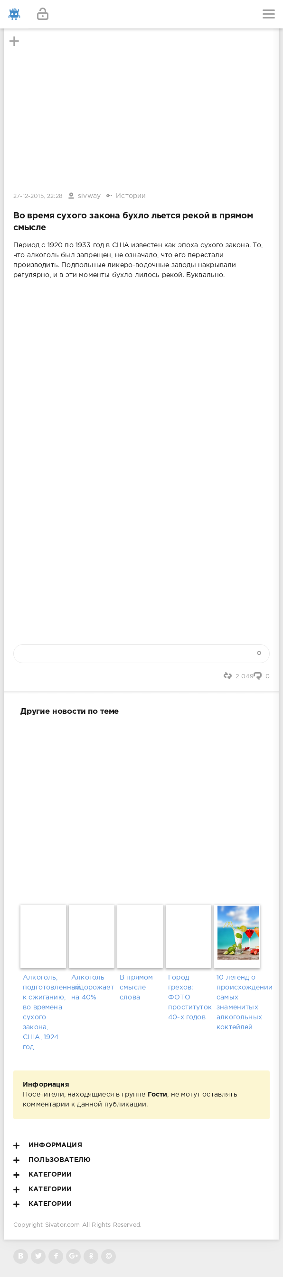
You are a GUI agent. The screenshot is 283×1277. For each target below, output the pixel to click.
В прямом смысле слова (136, 987)
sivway (89, 196)
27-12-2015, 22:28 (38, 196)
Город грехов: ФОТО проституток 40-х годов (190, 997)
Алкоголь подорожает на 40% (92, 987)
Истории (131, 196)
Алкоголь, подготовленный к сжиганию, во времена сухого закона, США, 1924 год (44, 1012)
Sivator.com (62, 1225)
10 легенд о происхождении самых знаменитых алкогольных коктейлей (238, 1002)
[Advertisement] (141, 808)
